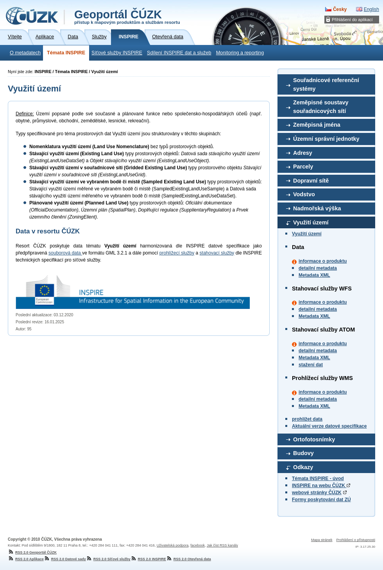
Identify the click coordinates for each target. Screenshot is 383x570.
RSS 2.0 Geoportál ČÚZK (32, 552)
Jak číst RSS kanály (222, 545)
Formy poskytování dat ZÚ (321, 499)
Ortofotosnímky (314, 439)
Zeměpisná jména (316, 125)
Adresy (302, 153)
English (371, 9)
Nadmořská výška (317, 208)
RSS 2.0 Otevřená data (188, 559)
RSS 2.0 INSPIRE (148, 559)
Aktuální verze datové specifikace (329, 426)
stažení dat (311, 364)
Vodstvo (304, 194)
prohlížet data (307, 419)
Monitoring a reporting (240, 53)
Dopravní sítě (311, 180)
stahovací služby (217, 253)
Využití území (311, 222)
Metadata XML (314, 275)
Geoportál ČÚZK (127, 16)
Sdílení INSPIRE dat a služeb (179, 53)
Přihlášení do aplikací (352, 19)
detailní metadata (318, 268)
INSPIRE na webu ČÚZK (321, 485)
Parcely (303, 166)
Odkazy (303, 467)
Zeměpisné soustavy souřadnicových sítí (321, 106)
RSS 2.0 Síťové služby (108, 559)
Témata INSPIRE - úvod (318, 478)
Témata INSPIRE (66, 53)
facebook (197, 545)
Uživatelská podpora (173, 545)
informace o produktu (323, 261)
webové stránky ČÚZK (317, 492)
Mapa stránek (322, 540)
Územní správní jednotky (326, 139)
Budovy (303, 453)
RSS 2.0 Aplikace (26, 559)
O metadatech (25, 53)
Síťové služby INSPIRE (116, 53)
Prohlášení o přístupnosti (355, 540)
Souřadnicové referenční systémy (326, 84)
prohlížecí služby (176, 253)
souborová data (65, 253)
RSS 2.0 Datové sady (65, 559)
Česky (340, 9)
